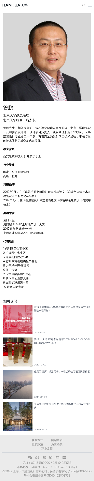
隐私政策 (37, 444)
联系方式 (37, 440)
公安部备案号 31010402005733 (49, 475)
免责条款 (57, 444)
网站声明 (57, 440)
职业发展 (47, 448)
